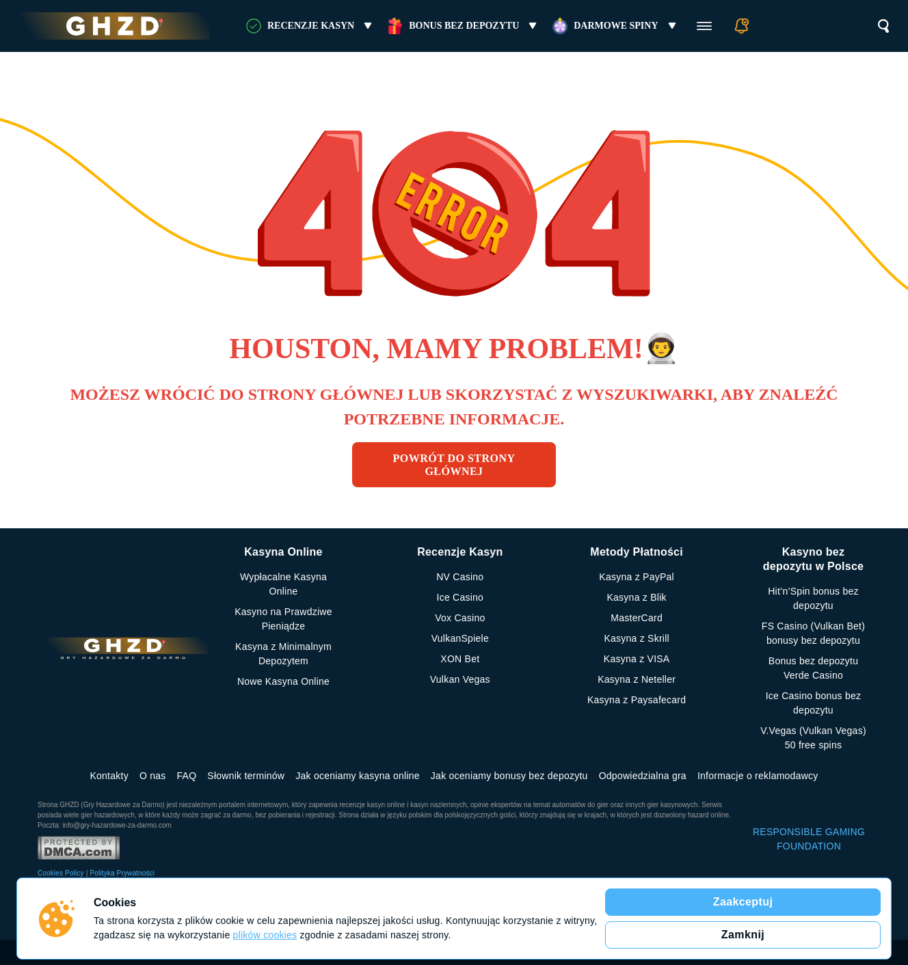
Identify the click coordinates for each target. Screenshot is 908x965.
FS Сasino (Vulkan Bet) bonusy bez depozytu (813, 633)
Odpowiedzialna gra (642, 775)
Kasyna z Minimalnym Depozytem (283, 653)
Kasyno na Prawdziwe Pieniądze (283, 618)
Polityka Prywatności (122, 873)
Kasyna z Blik (637, 597)
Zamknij (742, 934)
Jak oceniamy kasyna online (357, 775)
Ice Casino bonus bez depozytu (814, 703)
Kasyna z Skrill (636, 638)
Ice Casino (460, 597)
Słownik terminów (245, 775)
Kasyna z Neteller (637, 679)
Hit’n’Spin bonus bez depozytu (813, 598)
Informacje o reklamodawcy (757, 775)
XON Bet (459, 658)
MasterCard (637, 617)
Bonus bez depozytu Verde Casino (813, 668)
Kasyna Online (283, 552)
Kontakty (109, 775)
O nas (152, 775)
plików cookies (265, 934)
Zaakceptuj (743, 902)
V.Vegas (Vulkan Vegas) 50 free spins (813, 737)
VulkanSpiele (460, 638)
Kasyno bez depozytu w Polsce (813, 559)
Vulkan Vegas (460, 679)
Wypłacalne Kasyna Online (283, 584)
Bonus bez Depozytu (464, 26)
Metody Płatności (636, 552)
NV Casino (459, 576)
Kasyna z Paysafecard (636, 699)
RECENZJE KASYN (310, 26)
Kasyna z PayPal (636, 576)
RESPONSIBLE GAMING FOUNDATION (809, 839)
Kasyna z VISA (637, 658)
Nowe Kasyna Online (283, 681)
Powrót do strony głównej (454, 464)
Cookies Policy (61, 873)
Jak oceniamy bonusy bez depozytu (509, 775)
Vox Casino (460, 617)
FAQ (187, 775)
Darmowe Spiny (616, 26)
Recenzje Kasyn (460, 552)
